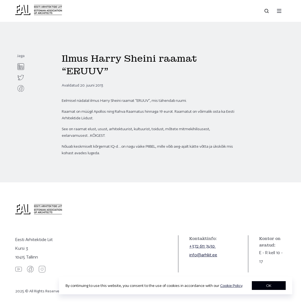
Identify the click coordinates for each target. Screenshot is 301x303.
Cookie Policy (231, 285)
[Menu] (279, 10)
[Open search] (267, 11)
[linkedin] (20, 66)
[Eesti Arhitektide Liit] (38, 13)
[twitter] (20, 77)
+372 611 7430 (202, 246)
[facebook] (20, 88)
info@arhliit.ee (203, 254)
